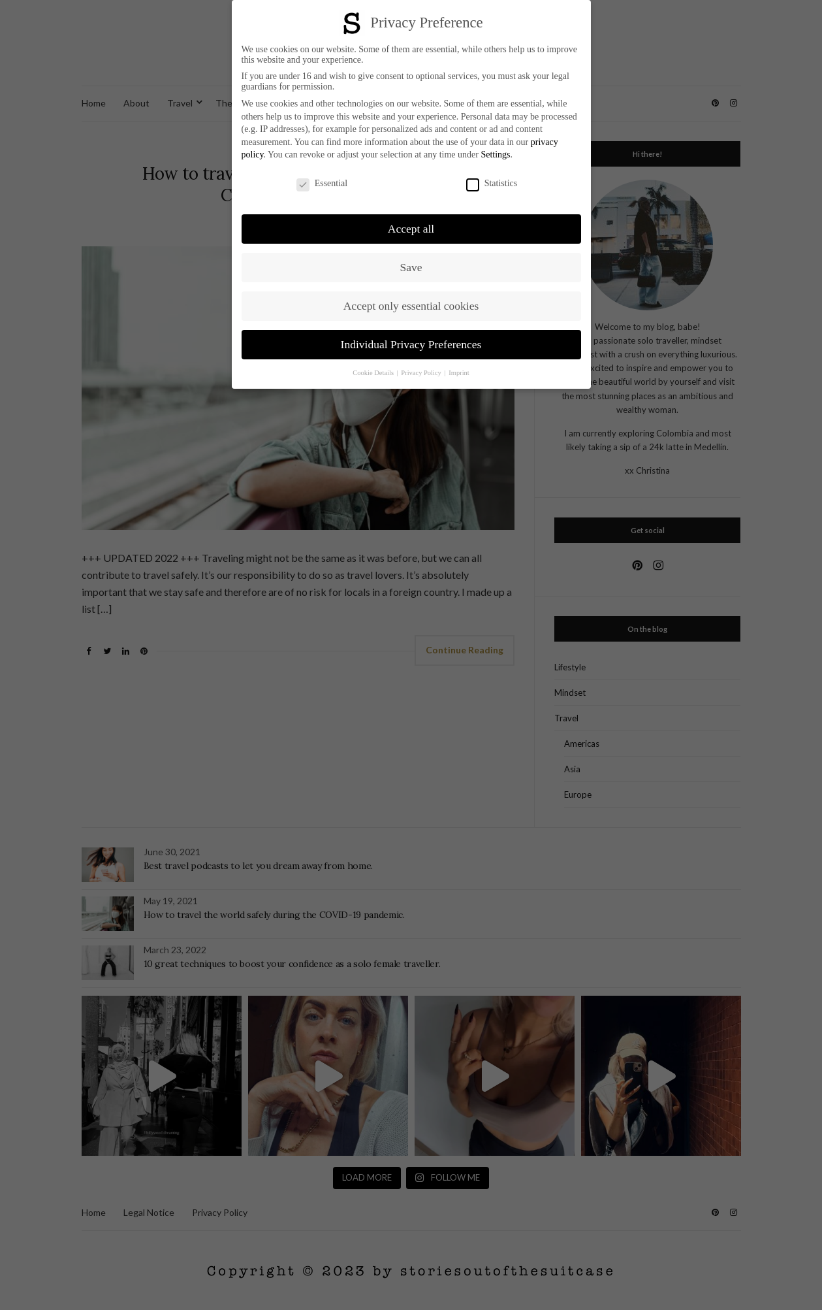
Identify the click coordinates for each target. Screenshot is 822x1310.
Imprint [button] (459, 372)
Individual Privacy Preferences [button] (411, 344)
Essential (322, 183)
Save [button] (411, 267)
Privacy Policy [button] (422, 372)
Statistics (492, 183)
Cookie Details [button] (374, 372)
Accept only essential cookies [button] (411, 305)
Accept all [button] (411, 228)
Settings (495, 154)
